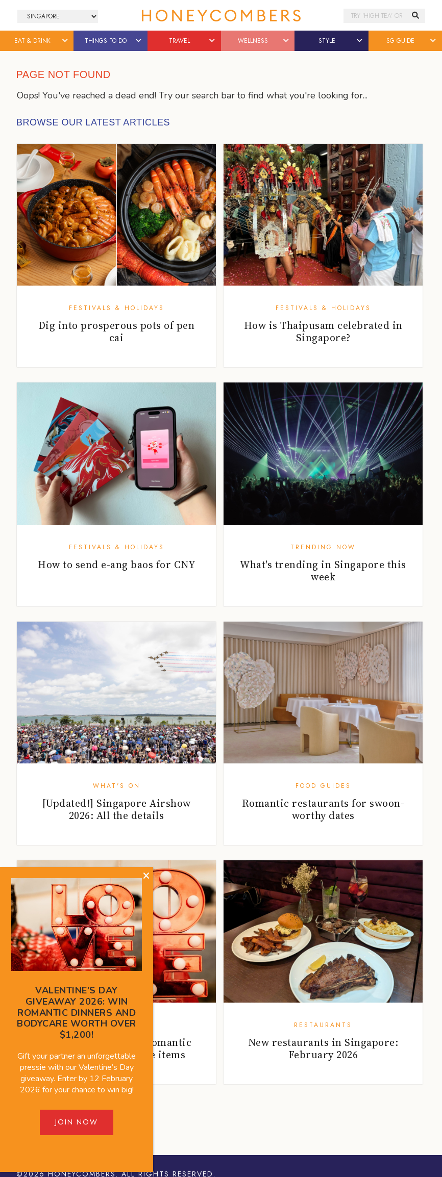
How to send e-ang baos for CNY (116, 564)
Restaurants (323, 1025)
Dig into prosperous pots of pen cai (116, 331)
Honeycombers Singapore (221, 15)
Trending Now (323, 547)
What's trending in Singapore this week (323, 570)
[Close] (146, 876)
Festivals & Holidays (116, 308)
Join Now (76, 1122)
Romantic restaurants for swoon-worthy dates (323, 809)
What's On (116, 785)
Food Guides (323, 785)
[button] (65, 41)
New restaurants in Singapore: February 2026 (323, 1048)
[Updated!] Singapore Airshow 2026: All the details (116, 809)
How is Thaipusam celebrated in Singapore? (323, 331)
